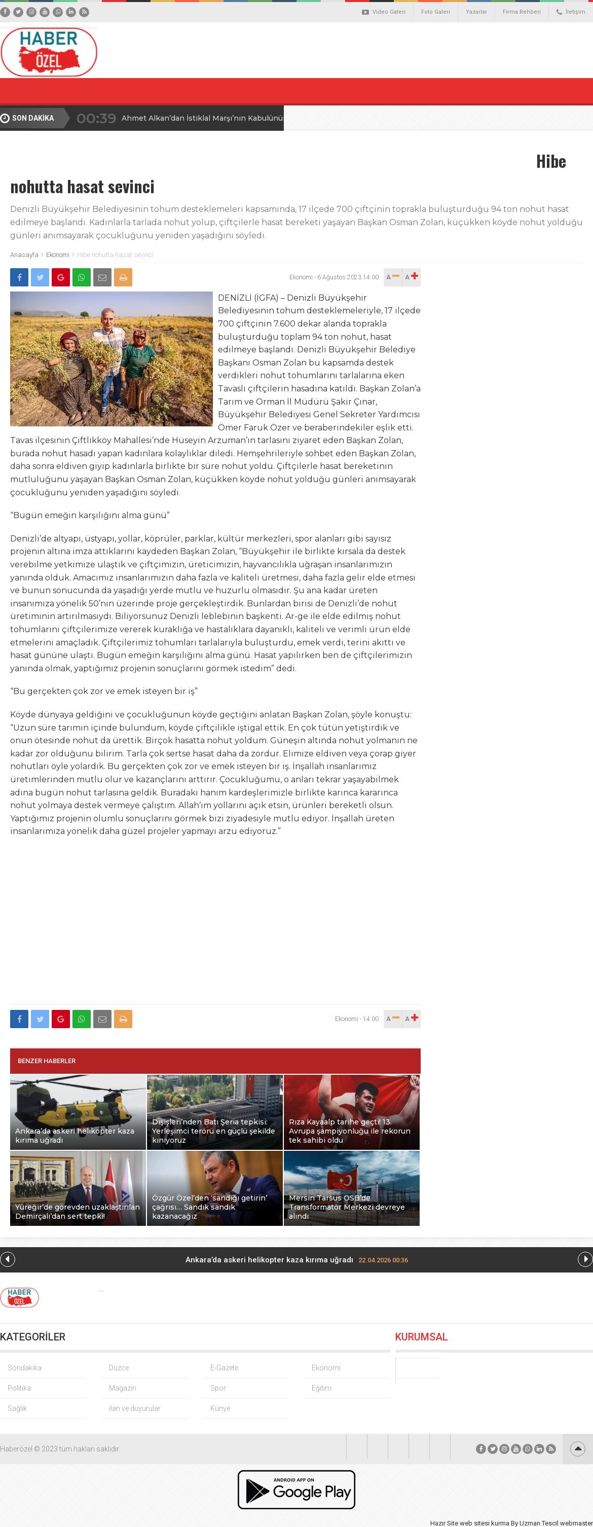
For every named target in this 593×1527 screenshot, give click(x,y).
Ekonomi (57, 255)
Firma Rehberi (522, 12)
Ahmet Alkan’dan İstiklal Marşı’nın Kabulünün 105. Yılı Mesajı (232, 118)
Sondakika (25, 1368)
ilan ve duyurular (135, 1408)
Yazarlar (476, 12)
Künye (220, 1408)
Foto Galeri (435, 12)
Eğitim (321, 1388)
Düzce (119, 1368)
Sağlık (17, 1408)
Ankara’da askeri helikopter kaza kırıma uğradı (297, 1259)
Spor (218, 1388)
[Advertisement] (215, 927)
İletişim (571, 12)
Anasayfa (24, 255)
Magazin (122, 1388)
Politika (19, 1388)
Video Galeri (383, 12)
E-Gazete (224, 1368)
